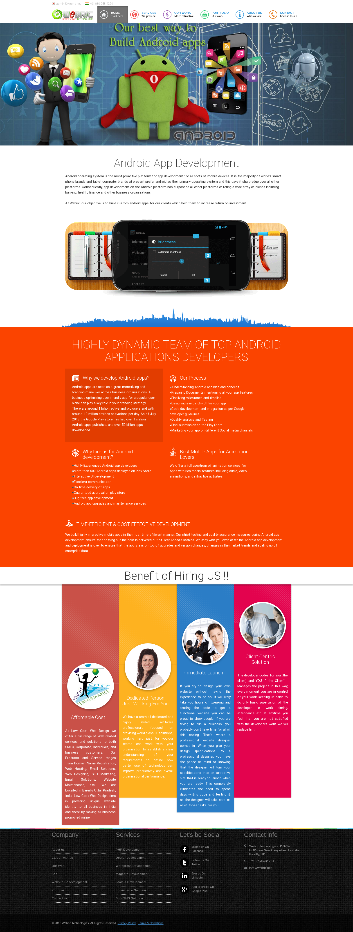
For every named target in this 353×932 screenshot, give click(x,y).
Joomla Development (131, 882)
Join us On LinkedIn (193, 876)
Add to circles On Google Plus (197, 889)
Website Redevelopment (69, 882)
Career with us (62, 857)
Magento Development (132, 874)
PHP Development (129, 849)
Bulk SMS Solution (129, 898)
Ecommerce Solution (131, 890)
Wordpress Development (134, 865)
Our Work (59, 865)
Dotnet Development (131, 857)
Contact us (59, 898)
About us (58, 849)
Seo (55, 874)
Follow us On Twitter (194, 862)
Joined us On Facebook (194, 849)
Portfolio (58, 890)
